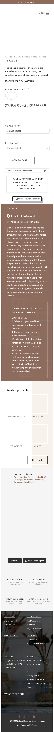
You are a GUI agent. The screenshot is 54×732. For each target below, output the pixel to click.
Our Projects (9, 624)
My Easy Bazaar (34, 628)
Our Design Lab (11, 621)
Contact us (32, 639)
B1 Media (33, 725)
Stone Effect (39, 57)
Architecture (25, 57)
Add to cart (19, 160)
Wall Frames (32, 624)
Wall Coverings (33, 621)
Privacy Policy (33, 675)
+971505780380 (27, 2)
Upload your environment (29, 199)
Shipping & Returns (35, 679)
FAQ (29, 687)
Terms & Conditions (36, 683)
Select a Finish (12, 126)
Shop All (37, 460)
